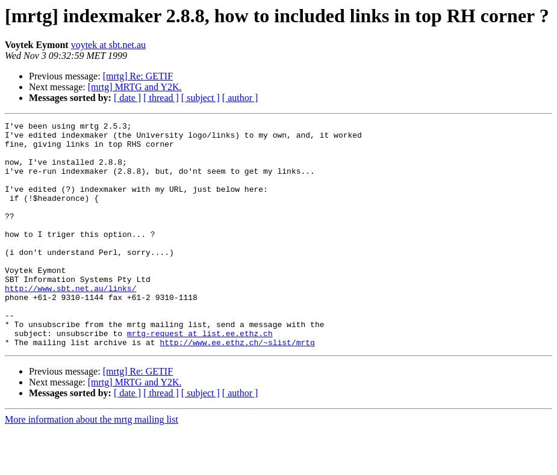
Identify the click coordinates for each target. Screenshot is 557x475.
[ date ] (127, 98)
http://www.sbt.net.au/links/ (70, 322)
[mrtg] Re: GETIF (138, 76)
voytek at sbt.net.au (108, 45)
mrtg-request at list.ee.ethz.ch (200, 376)
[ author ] (240, 98)
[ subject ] (200, 98)
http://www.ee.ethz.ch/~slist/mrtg (237, 387)
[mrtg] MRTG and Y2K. (135, 87)
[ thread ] (161, 98)
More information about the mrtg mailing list (91, 464)
